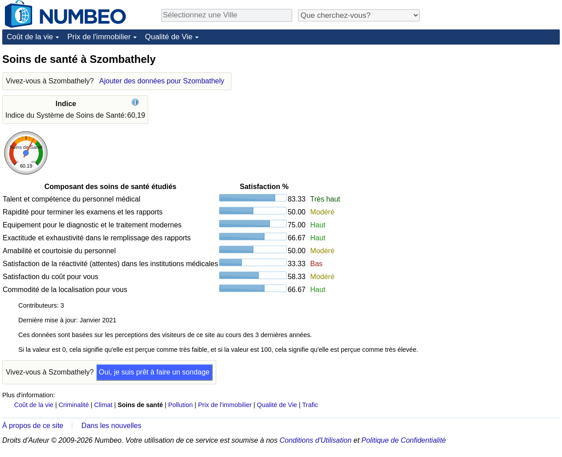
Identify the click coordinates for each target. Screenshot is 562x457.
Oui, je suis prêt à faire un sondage (154, 372)
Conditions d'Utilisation (315, 440)
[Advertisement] (493, 108)
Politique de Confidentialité (403, 440)
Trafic (310, 404)
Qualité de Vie (168, 37)
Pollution (180, 404)
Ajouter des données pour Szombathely (161, 81)
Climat (103, 404)
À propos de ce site (32, 425)
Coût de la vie (30, 37)
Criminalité (73, 404)
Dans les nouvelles (111, 425)
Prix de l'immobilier (99, 37)
